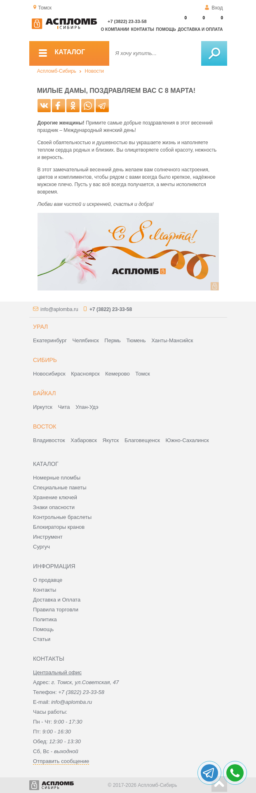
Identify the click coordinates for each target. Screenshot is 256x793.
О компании (115, 29)
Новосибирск (49, 374)
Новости (94, 71)
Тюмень (136, 340)
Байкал (44, 393)
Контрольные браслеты (62, 517)
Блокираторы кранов (59, 527)
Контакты (142, 29)
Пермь (112, 340)
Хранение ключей (55, 497)
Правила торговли (55, 609)
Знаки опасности (54, 507)
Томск (142, 374)
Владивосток (49, 440)
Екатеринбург (50, 340)
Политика (45, 619)
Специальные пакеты (60, 487)
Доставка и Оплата (56, 600)
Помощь (166, 29)
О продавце (47, 580)
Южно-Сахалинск (187, 440)
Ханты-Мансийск (172, 340)
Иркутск (42, 407)
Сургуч (41, 547)
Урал (40, 326)
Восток (44, 426)
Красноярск (85, 374)
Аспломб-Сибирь (56, 71)
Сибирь (45, 360)
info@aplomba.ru (59, 309)
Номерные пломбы (56, 478)
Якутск (111, 440)
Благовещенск (142, 440)
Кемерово (117, 374)
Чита (64, 407)
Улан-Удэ (86, 407)
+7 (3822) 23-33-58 (127, 21)
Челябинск (86, 340)
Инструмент (48, 537)
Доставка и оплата (200, 29)
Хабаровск (83, 440)
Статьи (41, 639)
